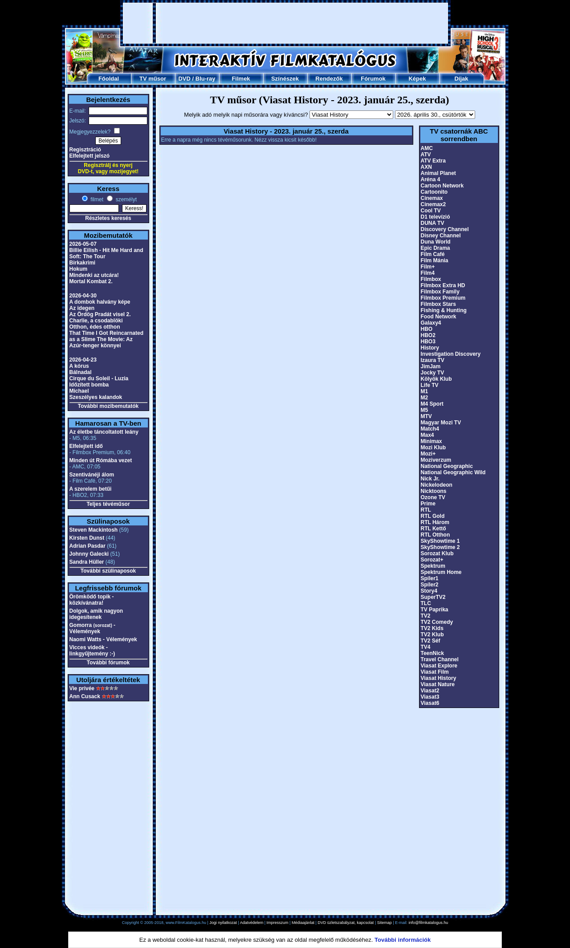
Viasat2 (430, 691)
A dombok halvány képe (99, 302)
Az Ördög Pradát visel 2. (100, 314)
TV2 (426, 616)
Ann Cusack (84, 696)
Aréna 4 (430, 179)
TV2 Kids (432, 628)
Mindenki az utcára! (94, 275)
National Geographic (447, 466)
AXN (426, 167)
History (430, 348)
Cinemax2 (433, 204)
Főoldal (108, 78)
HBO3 (428, 341)
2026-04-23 (83, 360)
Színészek (285, 78)
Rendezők (328, 78)
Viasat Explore (439, 666)
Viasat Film (435, 672)
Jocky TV (432, 373)
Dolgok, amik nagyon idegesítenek (96, 614)
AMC (427, 148)
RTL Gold (433, 516)
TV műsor (152, 78)
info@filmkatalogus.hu (428, 922)
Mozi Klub (433, 447)
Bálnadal (80, 372)
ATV (426, 154)
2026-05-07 (83, 244)
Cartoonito (434, 192)
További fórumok (108, 662)
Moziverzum (436, 460)
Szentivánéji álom (91, 475)
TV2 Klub (432, 634)
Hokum (78, 269)
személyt (125, 199)
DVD (184, 78)
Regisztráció (85, 149)
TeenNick (432, 653)
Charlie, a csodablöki (96, 320)
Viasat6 (430, 703)
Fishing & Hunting (444, 310)
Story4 (429, 591)
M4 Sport (432, 404)
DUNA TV (432, 223)
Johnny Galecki (89, 554)
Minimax (431, 441)
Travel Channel (440, 659)
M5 (424, 410)
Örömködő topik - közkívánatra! (91, 600)
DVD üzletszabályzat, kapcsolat (346, 922)
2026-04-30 (83, 296)
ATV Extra (433, 161)
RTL (426, 510)
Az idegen (82, 308)
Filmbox (431, 279)
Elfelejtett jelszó (89, 156)
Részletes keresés (108, 218)
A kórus (79, 366)
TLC (426, 603)
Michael (79, 391)
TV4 (426, 647)
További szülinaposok (108, 571)
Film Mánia (434, 260)
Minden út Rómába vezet (100, 460)
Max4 (427, 435)
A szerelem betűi (90, 489)
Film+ (428, 267)
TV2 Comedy (437, 622)
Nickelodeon (436, 485)
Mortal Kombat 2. (91, 281)
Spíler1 (430, 578)
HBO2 (428, 335)
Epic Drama (435, 248)
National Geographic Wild (453, 472)
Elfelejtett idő (86, 446)
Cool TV (431, 211)
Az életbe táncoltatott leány (103, 432)
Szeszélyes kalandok (95, 397)
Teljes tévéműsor (108, 504)
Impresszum (278, 922)
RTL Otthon (435, 535)
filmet (96, 199)
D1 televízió (435, 217)
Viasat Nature (438, 684)
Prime (428, 503)
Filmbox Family (440, 292)
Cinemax (432, 198)
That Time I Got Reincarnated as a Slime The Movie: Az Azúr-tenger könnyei (106, 339)
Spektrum (433, 566)
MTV (426, 416)
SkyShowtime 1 (440, 541)
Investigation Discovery (451, 354)
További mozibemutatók (108, 406)
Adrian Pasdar (87, 546)
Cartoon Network (442, 186)
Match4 (430, 429)
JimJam (431, 366)
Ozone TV (433, 497)
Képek (417, 78)
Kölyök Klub (436, 379)
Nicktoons (434, 491)
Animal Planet (438, 173)
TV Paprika (434, 609)
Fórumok (373, 78)
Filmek (241, 78)
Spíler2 (430, 585)
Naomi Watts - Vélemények (103, 639)
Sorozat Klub (437, 553)
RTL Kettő (433, 528)
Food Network (438, 316)
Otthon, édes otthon (94, 327)
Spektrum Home (441, 572)
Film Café (433, 254)
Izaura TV (432, 360)
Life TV (430, 385)
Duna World (436, 242)
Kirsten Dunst (87, 538)
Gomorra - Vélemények (92, 628)
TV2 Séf (430, 641)
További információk (403, 939)
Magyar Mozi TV (441, 422)
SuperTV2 (433, 597)
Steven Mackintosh (93, 530)
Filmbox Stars (438, 304)
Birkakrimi (82, 263)
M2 (424, 398)
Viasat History (438, 678)
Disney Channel (441, 235)
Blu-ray (205, 78)
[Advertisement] (285, 23)
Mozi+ (428, 454)
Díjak (461, 78)
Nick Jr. (430, 479)
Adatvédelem (252, 922)
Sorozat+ (432, 560)
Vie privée (81, 688)
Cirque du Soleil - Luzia (99, 378)
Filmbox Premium (443, 298)
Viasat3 (430, 697)
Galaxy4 (431, 323)
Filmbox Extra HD (443, 285)
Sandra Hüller (86, 562)
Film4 (428, 273)
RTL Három (435, 522)
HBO (427, 329)
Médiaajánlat (303, 922)
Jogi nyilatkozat (223, 922)
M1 (424, 391)
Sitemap (384, 922)
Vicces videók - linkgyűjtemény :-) (92, 650)
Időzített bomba (89, 385)
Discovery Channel (445, 229)
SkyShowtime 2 (440, 547)
